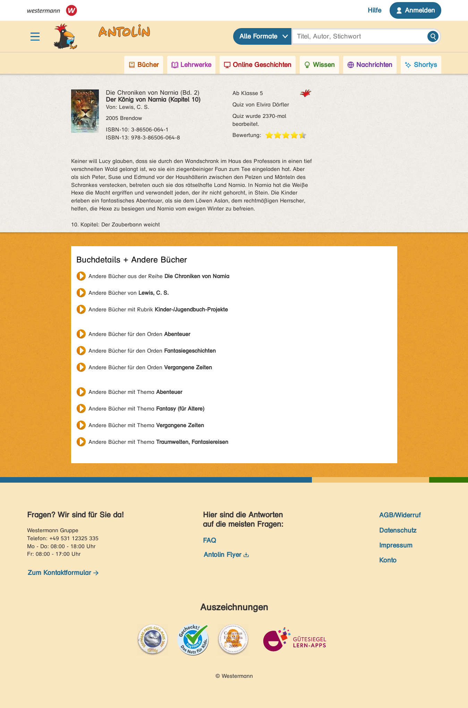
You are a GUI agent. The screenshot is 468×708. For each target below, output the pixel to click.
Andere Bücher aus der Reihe (158, 276)
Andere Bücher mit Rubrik (158, 309)
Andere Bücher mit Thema (135, 392)
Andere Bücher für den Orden (139, 334)
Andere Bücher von (128, 293)
